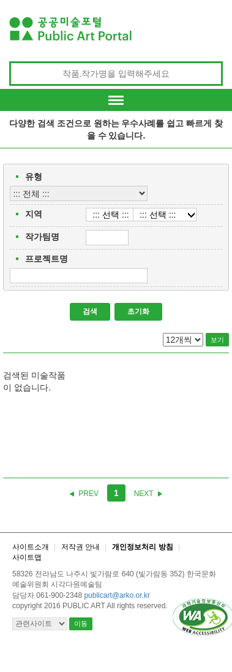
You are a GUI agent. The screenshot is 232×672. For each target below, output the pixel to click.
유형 (33, 176)
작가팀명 (42, 237)
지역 (33, 214)
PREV (88, 493)
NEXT (144, 493)
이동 (81, 623)
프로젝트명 (46, 259)
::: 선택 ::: (110, 215)
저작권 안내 (80, 547)
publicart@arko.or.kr (117, 595)
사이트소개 (30, 547)
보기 (217, 339)
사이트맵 (27, 557)
